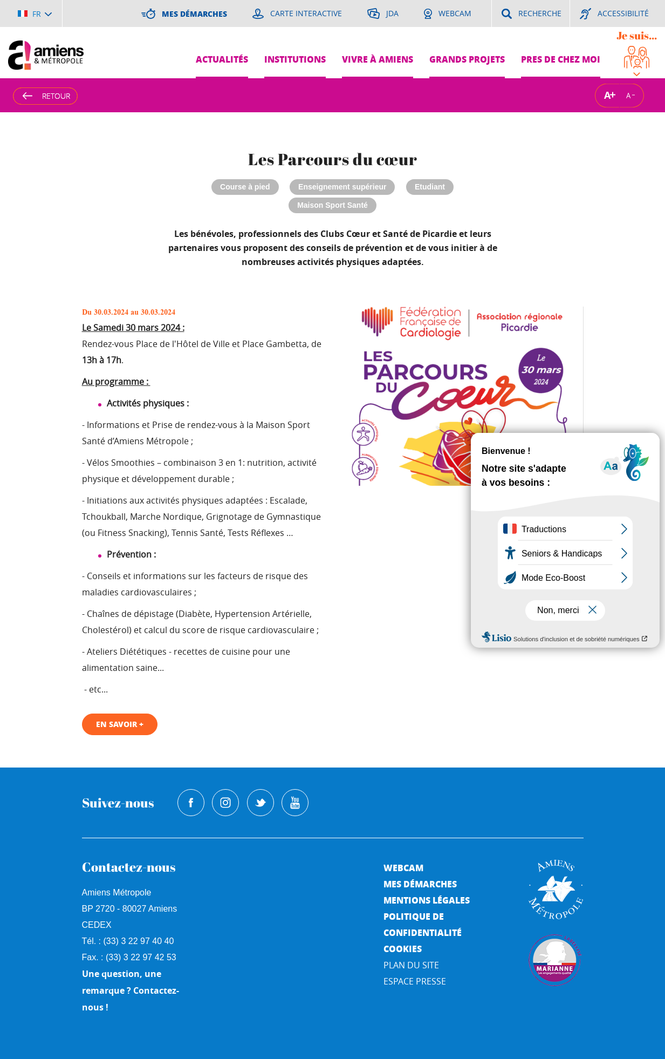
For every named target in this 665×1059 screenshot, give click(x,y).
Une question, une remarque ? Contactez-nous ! (130, 990)
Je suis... (636, 35)
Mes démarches (420, 884)
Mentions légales (426, 900)
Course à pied (245, 186)
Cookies (402, 948)
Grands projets (467, 59)
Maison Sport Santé (332, 205)
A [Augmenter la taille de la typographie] (607, 95)
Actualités (222, 59)
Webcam (403, 867)
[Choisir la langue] (34, 13)
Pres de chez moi (560, 59)
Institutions (295, 59)
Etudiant (430, 186)
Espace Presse (414, 981)
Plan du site (411, 965)
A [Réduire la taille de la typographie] (628, 95)
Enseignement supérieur (342, 186)
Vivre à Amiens (377, 59)
